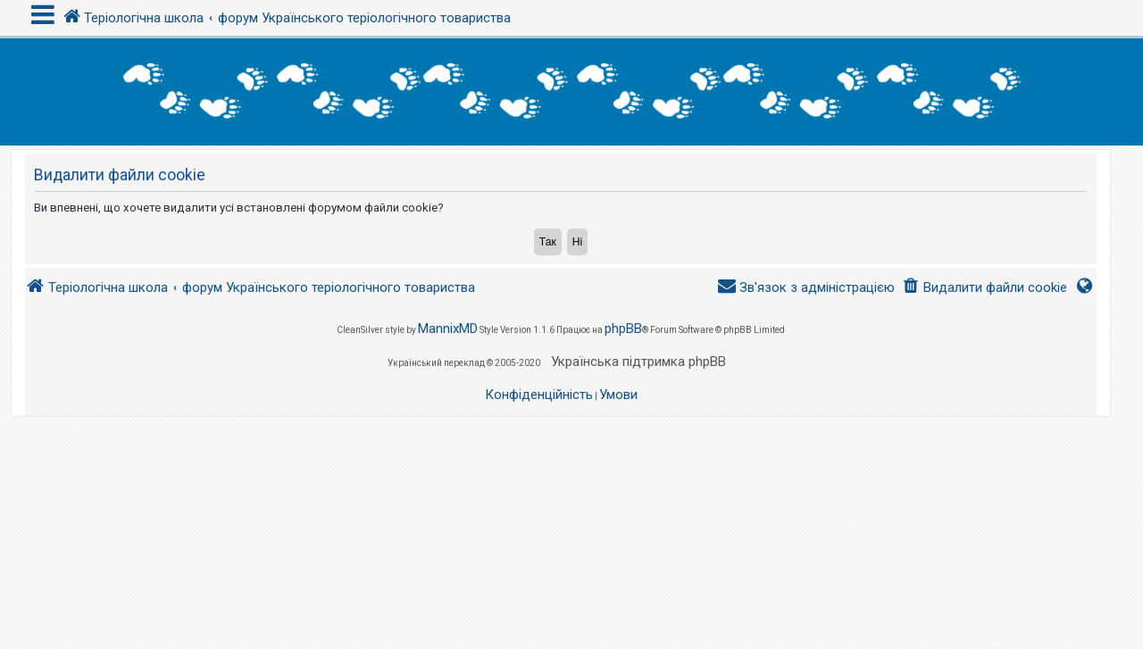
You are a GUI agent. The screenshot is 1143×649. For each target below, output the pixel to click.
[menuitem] (984, 287)
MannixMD (448, 328)
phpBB (623, 328)
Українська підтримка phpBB (638, 362)
